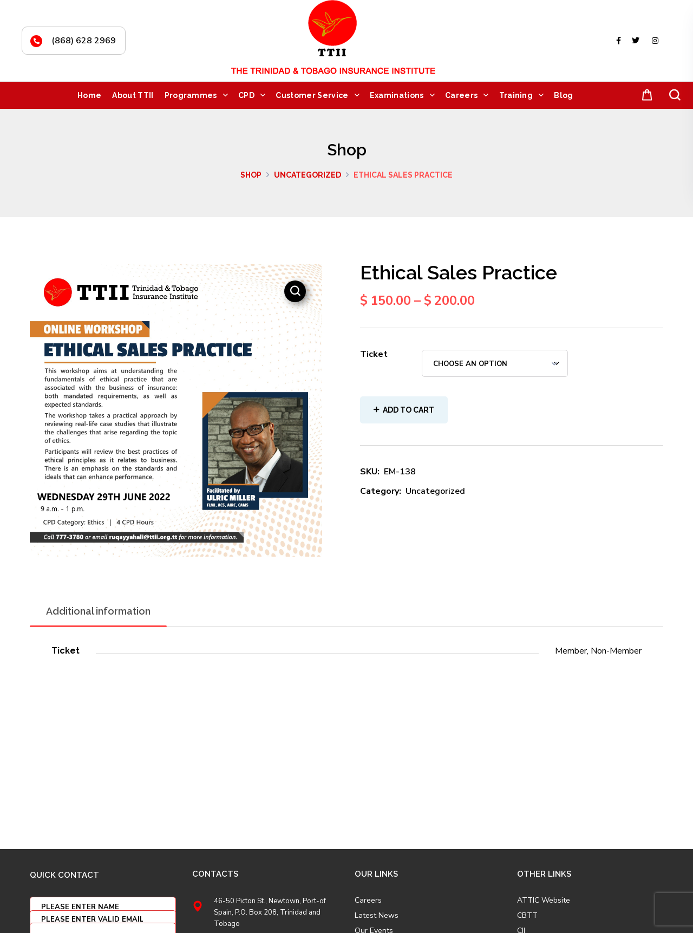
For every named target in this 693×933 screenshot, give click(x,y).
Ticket (374, 354)
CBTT (527, 916)
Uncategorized (307, 175)
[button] (645, 95)
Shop (250, 175)
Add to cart (408, 410)
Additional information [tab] (98, 611)
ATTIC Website (543, 900)
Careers (368, 900)
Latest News (376, 916)
